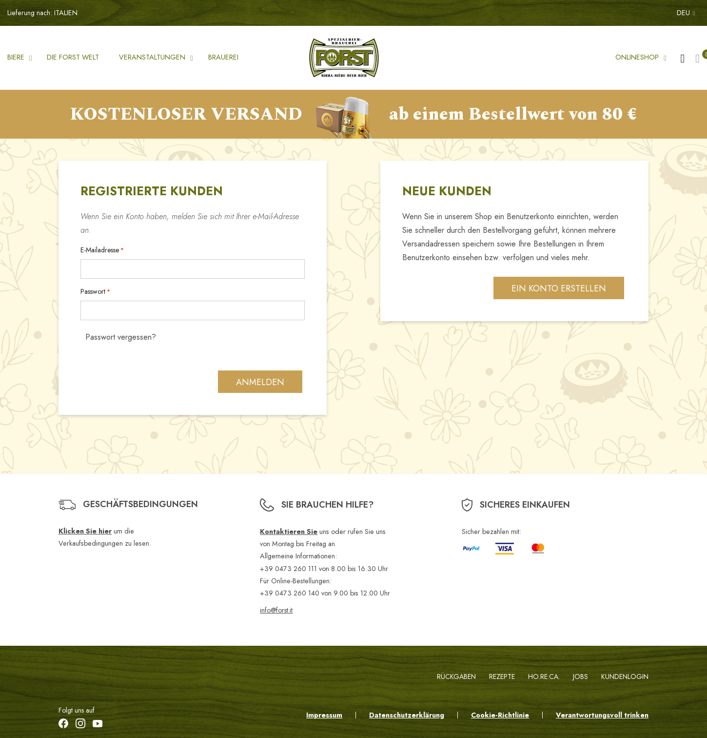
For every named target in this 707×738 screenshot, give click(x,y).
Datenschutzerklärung (406, 715)
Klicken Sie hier (85, 531)
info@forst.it (276, 610)
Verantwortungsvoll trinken (602, 715)
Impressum (324, 715)
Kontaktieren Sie (288, 531)
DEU (686, 13)
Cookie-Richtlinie (500, 715)
